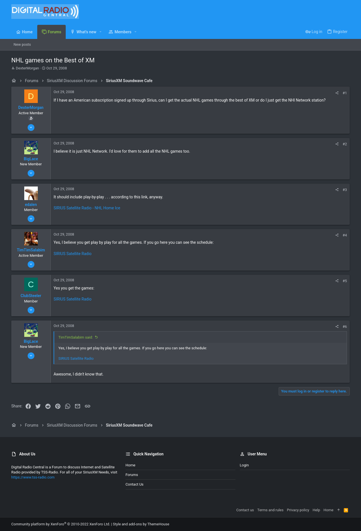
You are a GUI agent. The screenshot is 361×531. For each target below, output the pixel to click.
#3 (345, 190)
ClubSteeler (31, 295)
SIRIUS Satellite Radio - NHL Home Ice (87, 208)
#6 (345, 326)
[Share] (337, 93)
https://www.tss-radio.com (33, 477)
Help (316, 510)
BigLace (31, 159)
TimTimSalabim (31, 250)
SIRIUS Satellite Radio (73, 253)
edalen (31, 204)
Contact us (135, 484)
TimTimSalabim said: (75, 337)
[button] (100, 31)
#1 (345, 93)
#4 (345, 235)
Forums (132, 475)
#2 (345, 144)
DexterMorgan (27, 68)
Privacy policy (298, 510)
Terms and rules (270, 510)
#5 (345, 281)
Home (130, 465)
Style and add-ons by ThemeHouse (141, 524)
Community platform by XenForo (60, 524)
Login (244, 465)
